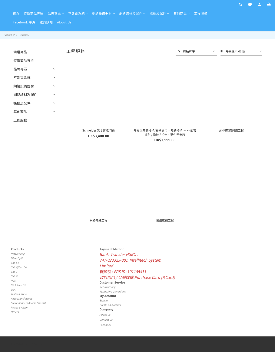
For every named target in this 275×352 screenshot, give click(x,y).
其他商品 (181, 13)
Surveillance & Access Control (28, 303)
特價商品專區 (33, 13)
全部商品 (9, 35)
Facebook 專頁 (24, 22)
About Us (64, 22)
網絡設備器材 (103, 13)
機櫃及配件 (159, 13)
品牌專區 (56, 13)
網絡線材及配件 (132, 13)
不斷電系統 (78, 13)
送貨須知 (46, 22)
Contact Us (105, 319)
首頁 (16, 13)
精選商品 (20, 51)
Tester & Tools (19, 294)
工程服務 (200, 13)
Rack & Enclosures (21, 298)
